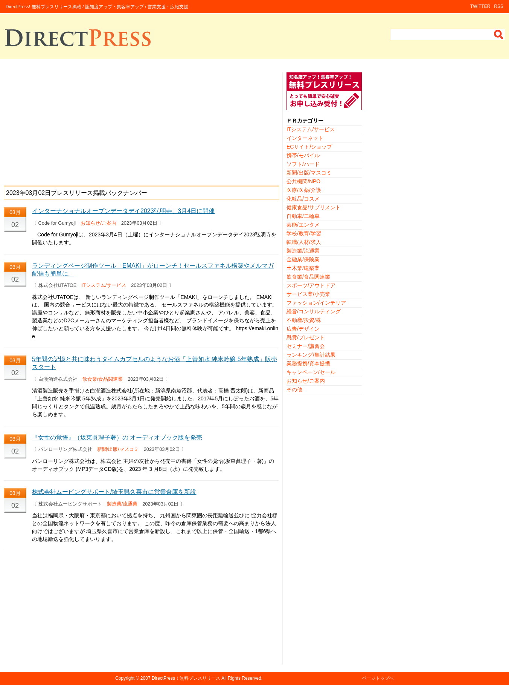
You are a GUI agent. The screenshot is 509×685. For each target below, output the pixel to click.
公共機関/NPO (303, 181)
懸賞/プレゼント (306, 337)
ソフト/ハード (303, 164)
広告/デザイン (303, 329)
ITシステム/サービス (103, 285)
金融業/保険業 (303, 259)
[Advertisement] (141, 125)
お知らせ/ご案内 (98, 223)
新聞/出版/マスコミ (118, 449)
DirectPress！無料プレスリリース (186, 678)
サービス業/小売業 (308, 294)
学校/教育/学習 (304, 233)
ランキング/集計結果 (311, 355)
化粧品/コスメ (303, 199)
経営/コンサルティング (314, 311)
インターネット (305, 138)
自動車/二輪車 (303, 216)
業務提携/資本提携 (308, 363)
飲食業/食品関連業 (102, 379)
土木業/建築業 (303, 268)
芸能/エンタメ (303, 225)
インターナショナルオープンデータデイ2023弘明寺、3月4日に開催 (123, 211)
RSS (498, 6)
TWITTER (480, 6)
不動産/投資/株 (304, 320)
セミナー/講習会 (306, 346)
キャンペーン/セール (311, 372)
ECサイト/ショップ (309, 147)
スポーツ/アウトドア (311, 285)
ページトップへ (378, 678)
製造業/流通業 (122, 504)
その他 (294, 389)
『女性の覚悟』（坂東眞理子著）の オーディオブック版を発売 (117, 437)
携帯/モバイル (303, 155)
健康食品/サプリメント (314, 207)
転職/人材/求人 (304, 242)
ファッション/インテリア (316, 303)
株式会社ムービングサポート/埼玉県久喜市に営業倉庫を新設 (114, 492)
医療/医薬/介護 (304, 190)
